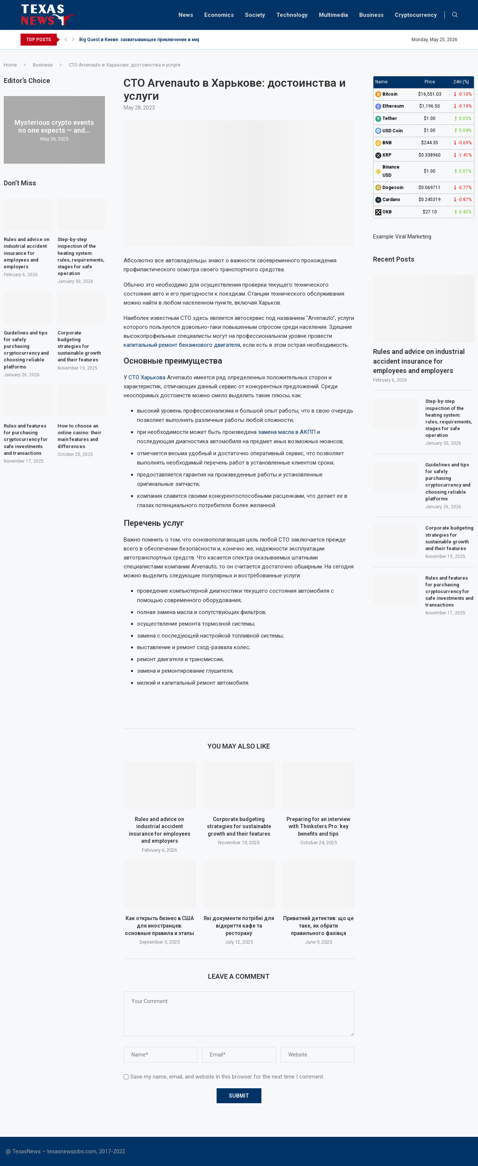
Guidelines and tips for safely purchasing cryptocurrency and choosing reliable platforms (448, 482)
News (186, 15)
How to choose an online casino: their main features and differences (80, 436)
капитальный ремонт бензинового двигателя (182, 345)
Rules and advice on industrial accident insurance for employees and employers (419, 361)
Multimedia (333, 15)
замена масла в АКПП (287, 432)
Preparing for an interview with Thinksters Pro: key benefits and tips (318, 826)
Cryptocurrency (416, 15)
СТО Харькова (146, 377)
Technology (292, 15)
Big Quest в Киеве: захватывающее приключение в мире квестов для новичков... (168, 39)
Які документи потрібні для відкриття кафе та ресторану (239, 925)
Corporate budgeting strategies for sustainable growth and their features (239, 826)
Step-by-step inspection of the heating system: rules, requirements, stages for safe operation (448, 418)
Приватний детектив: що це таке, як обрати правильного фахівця (318, 925)
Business (371, 15)
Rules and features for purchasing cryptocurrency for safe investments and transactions (449, 591)
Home (10, 65)
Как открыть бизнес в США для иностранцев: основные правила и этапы (159, 925)
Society (255, 15)
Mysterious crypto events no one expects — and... (54, 126)
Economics (219, 15)
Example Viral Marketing (402, 236)
